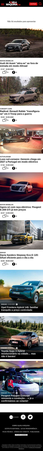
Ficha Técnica (8, 432)
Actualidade (5, 157)
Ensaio (3, 252)
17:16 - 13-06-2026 (7, 165)
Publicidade (34, 432)
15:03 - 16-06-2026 (7, 117)
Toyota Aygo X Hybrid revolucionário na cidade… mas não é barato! (18, 354)
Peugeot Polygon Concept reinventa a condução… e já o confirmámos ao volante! (17, 398)
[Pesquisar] (40, 4)
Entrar (33, 4)
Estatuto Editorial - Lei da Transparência (21, 428)
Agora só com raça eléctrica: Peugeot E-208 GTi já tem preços (20, 208)
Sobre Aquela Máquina (21, 425)
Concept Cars (6, 109)
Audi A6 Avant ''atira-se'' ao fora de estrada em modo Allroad (19, 64)
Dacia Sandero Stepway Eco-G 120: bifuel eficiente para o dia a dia (19, 256)
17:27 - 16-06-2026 (7, 69)
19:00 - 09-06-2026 (7, 261)
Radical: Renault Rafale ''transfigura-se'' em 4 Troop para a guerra (20, 112)
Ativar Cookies (21, 435)
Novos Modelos (6, 61)
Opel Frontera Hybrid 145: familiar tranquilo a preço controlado (19, 308)
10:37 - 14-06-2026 (7, 213)
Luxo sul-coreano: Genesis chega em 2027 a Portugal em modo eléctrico (20, 160)
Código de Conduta (21, 432)
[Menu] (2, 4)
